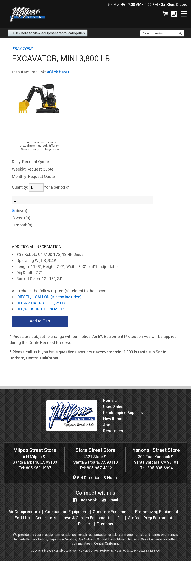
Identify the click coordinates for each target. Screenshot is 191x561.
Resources (113, 431)
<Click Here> (58, 72)
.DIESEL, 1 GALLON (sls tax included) (49, 297)
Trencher (105, 524)
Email (110, 500)
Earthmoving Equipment (156, 512)
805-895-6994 (160, 468)
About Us (111, 425)
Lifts (118, 518)
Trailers (84, 524)
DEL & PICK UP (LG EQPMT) (40, 303)
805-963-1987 (38, 468)
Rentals (110, 401)
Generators (45, 518)
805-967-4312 (99, 468)
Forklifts (22, 518)
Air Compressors (24, 512)
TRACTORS (22, 49)
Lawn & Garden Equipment (85, 518)
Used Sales (113, 407)
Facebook (85, 500)
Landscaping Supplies (123, 413)
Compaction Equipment (66, 512)
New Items (112, 419)
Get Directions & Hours (95, 478)
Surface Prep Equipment (150, 518)
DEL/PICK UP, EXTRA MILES (41, 309)
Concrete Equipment (111, 512)
